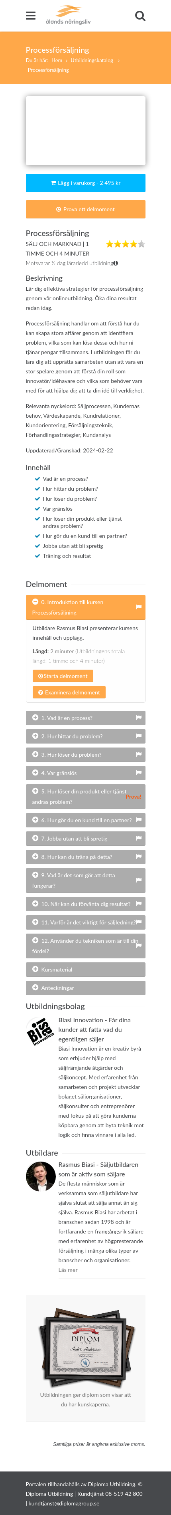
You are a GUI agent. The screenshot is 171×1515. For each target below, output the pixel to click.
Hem (56, 60)
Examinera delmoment (69, 692)
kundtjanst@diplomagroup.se (64, 1503)
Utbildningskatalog (92, 60)
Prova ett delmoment (85, 209)
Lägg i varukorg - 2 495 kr (86, 182)
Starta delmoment (63, 675)
